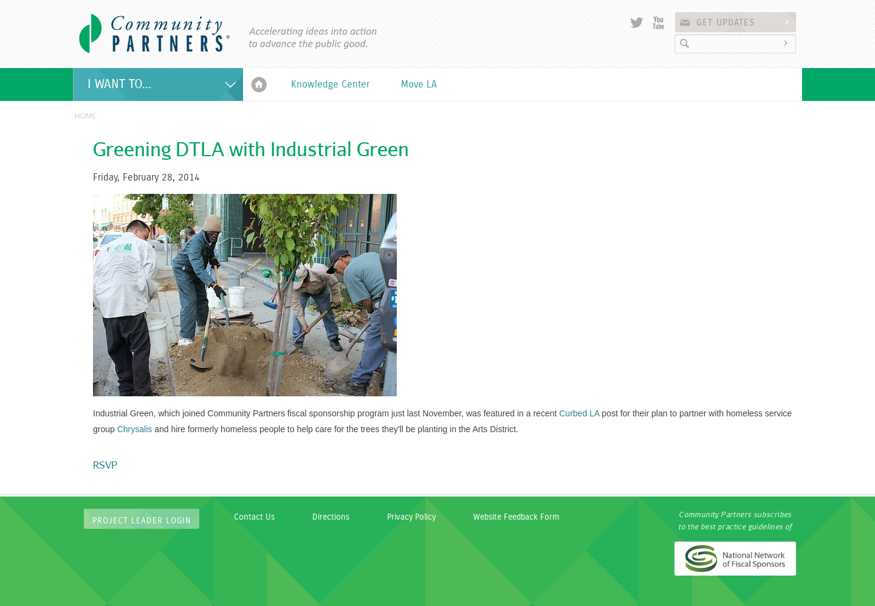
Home (259, 84)
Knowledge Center (330, 84)
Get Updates (744, 23)
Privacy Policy (411, 517)
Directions (330, 517)
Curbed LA (579, 413)
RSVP (105, 465)
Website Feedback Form (516, 517)
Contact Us (254, 517)
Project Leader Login (141, 521)
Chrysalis (135, 429)
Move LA (419, 84)
